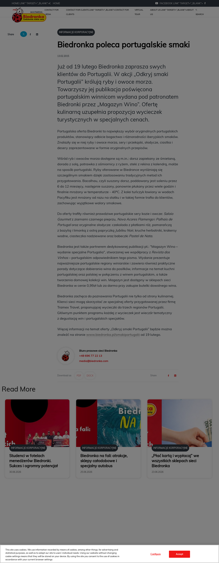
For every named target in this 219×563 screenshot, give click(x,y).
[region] (109, 554)
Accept (179, 554)
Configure (155, 554)
